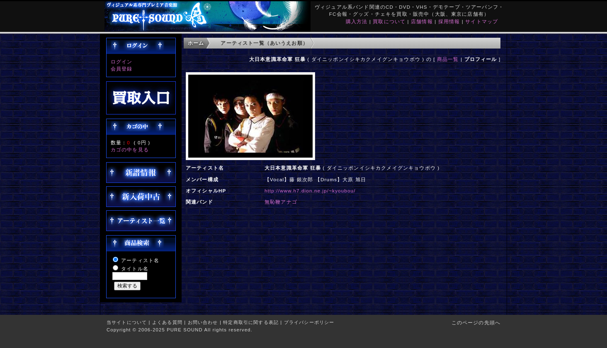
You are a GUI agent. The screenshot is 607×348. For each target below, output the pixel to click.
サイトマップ (481, 21)
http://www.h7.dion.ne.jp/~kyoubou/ (310, 190)
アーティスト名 (140, 260)
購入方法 (357, 21)
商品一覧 (448, 59)
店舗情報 (422, 21)
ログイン (122, 61)
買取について (389, 21)
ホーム (196, 43)
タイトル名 (134, 268)
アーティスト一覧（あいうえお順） (264, 43)
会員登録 (122, 68)
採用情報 (449, 21)
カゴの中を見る (130, 149)
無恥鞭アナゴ (281, 201)
